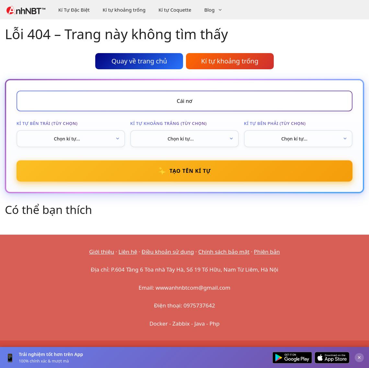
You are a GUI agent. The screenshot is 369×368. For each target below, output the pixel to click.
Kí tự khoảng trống (124, 9)
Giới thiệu (101, 251)
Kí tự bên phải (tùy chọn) (275, 123)
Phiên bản (267, 251)
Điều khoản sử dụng (168, 251)
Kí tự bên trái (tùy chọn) (47, 123)
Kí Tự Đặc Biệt (74, 9)
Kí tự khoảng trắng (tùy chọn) (168, 123)
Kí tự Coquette (174, 9)
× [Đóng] (359, 357)
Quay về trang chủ (139, 61)
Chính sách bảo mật (223, 251)
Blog (216, 9)
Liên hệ (128, 251)
